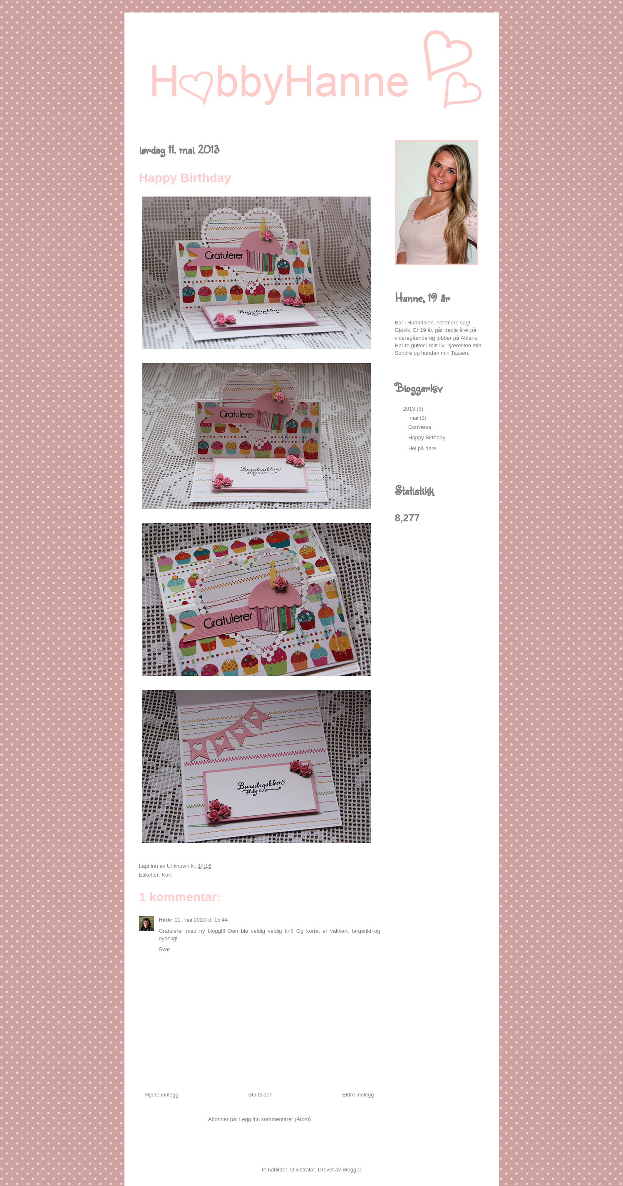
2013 (410, 409)
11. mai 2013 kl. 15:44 (201, 920)
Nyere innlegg (162, 1094)
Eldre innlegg (358, 1094)
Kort (166, 875)
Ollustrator (302, 1169)
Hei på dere (422, 448)
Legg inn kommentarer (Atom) (275, 1119)
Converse (420, 427)
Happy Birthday (426, 437)
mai (415, 418)
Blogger (352, 1169)
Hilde (165, 920)
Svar (164, 949)
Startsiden (260, 1094)
